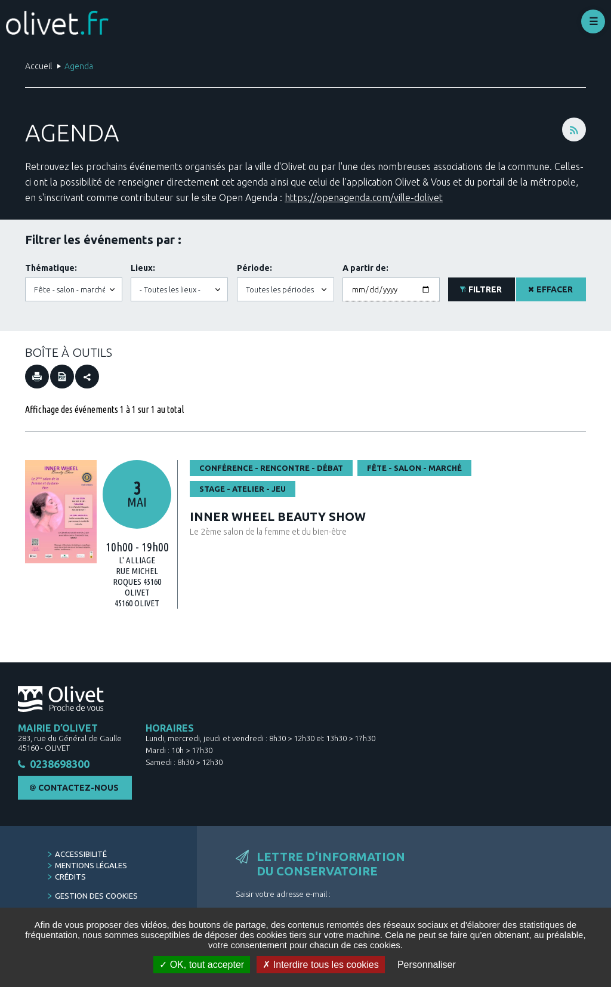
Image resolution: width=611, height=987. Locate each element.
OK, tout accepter (201, 965)
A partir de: (365, 268)
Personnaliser (426, 965)
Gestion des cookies (96, 897)
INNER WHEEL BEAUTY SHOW (278, 516)
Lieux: (143, 268)
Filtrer (485, 289)
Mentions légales (91, 867)
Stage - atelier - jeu (242, 489)
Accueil (38, 66)
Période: (254, 268)
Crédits (70, 878)
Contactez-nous (78, 789)
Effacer (554, 289)
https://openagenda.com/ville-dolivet (364, 197)
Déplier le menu (593, 21)
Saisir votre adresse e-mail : (283, 896)
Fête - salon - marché (414, 468)
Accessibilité (81, 856)
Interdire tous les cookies (320, 965)
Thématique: (51, 268)
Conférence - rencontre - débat (271, 468)
